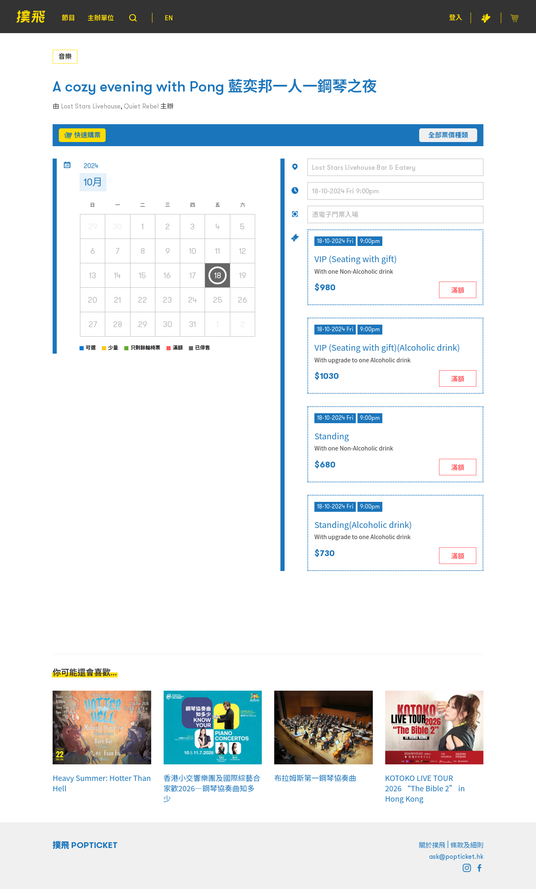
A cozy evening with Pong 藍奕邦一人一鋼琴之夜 (215, 86)
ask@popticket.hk (456, 856)
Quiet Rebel (141, 106)
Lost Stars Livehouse (91, 106)
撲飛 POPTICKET (85, 845)
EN (169, 18)
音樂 (65, 56)
